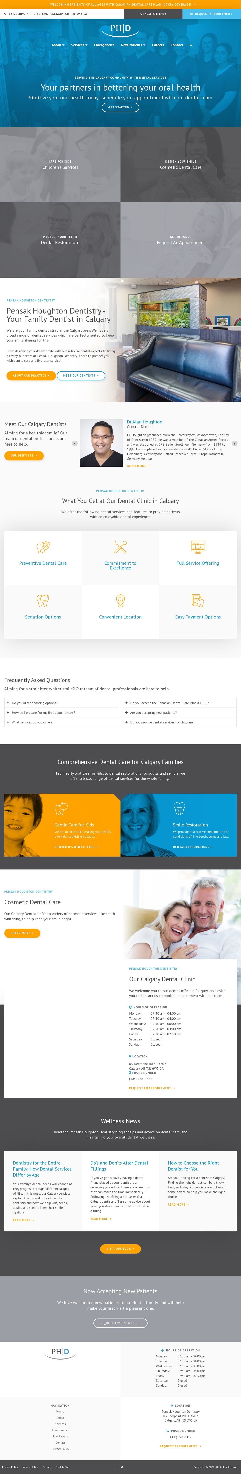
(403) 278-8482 (154, 14)
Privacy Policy (60, 1449)
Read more (137, 466)
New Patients (131, 45)
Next (238, 67)
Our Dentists (22, 455)
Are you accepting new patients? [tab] (153, 712)
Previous (3, 67)
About (56, 45)
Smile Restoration (190, 825)
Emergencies (104, 45)
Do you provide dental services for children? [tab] (161, 722)
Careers (158, 45)
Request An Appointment (181, 242)
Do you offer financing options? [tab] (35, 703)
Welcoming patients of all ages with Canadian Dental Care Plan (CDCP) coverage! (120, 4)
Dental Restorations (60, 242)
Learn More (20, 933)
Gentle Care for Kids (74, 825)
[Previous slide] (75, 443)
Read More (22, 1220)
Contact (177, 45)
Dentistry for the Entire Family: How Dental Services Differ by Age (42, 1169)
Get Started (118, 107)
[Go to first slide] (235, 443)
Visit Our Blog (119, 1249)
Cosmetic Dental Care (181, 167)
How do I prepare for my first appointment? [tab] (43, 712)
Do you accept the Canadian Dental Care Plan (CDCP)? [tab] (169, 703)
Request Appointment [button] (213, 14)
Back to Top (62, 1467)
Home (60, 1411)
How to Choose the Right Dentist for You (193, 1166)
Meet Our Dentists (79, 375)
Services (77, 45)
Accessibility (30, 1467)
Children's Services (60, 167)
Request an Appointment (150, 1088)
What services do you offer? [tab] (32, 722)
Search (190, 45)
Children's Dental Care (75, 847)
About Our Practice (29, 375)
